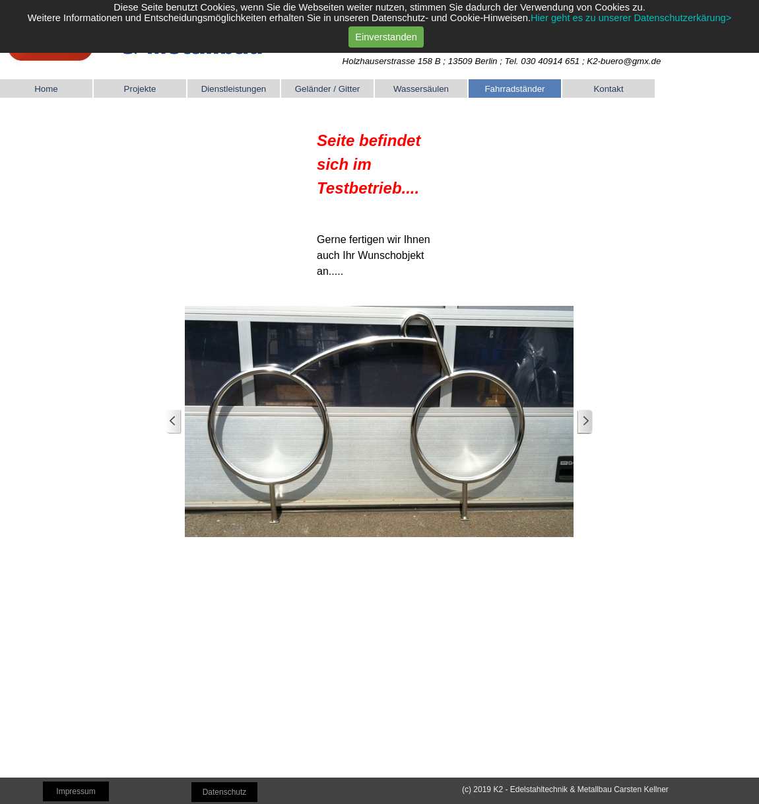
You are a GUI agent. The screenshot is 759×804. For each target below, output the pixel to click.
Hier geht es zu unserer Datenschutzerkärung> (631, 12)
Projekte (140, 89)
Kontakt (608, 89)
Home (46, 89)
